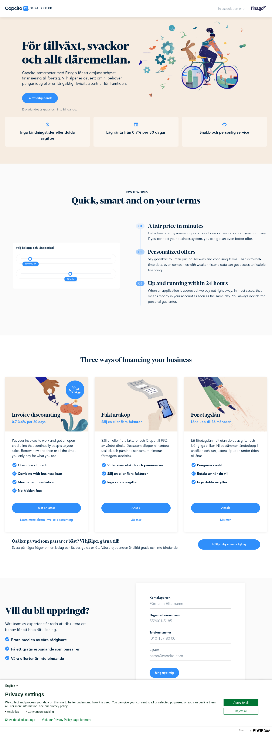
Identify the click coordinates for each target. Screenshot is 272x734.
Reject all (241, 711)
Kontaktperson (160, 597)
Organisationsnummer (165, 615)
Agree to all (241, 702)
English (11, 685)
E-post (154, 650)
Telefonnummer (160, 632)
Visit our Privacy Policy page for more (66, 719)
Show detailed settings (20, 719)
